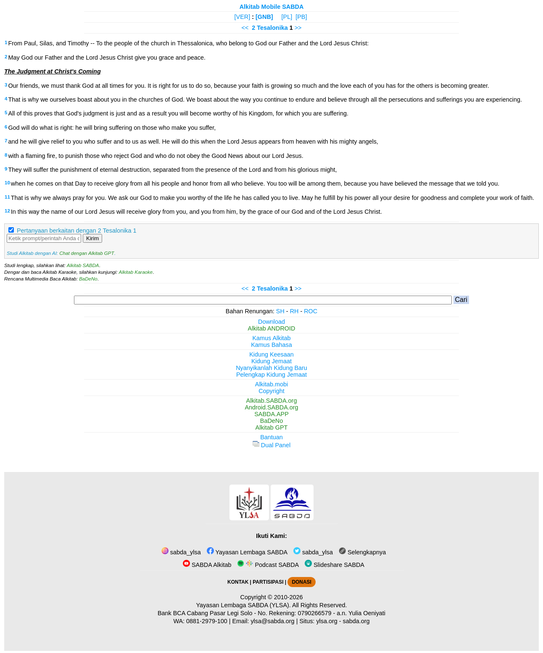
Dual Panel (271, 445)
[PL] (287, 16)
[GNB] (264, 16)
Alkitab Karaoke (136, 272)
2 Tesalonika (269, 27)
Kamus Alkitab (271, 338)
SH (280, 311)
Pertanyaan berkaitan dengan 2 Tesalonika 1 (77, 230)
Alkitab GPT (272, 427)
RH (294, 311)
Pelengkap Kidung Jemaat (271, 374)
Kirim (92, 238)
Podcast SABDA (268, 564)
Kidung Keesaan (271, 354)
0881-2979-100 (206, 621)
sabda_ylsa (181, 552)
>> (298, 27)
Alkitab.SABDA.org (271, 400)
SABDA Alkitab (207, 564)
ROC (310, 311)
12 (7, 210)
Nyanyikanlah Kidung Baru (271, 368)
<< (245, 27)
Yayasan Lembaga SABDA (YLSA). (243, 605)
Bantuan (271, 437)
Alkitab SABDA (83, 265)
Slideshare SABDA (334, 564)
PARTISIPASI (268, 582)
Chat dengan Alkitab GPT (86, 253)
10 (7, 182)
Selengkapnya (362, 552)
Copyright (271, 391)
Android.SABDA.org (271, 407)
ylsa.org (326, 621)
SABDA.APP (271, 414)
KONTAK (237, 582)
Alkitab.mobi (271, 384)
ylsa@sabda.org (272, 621)
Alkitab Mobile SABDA (272, 6)
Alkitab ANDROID (271, 328)
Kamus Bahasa (271, 344)
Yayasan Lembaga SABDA (247, 552)
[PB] (301, 16)
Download (271, 321)
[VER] (242, 16)
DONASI (301, 582)
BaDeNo (88, 278)
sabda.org (356, 621)
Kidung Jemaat (271, 361)
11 (7, 196)
